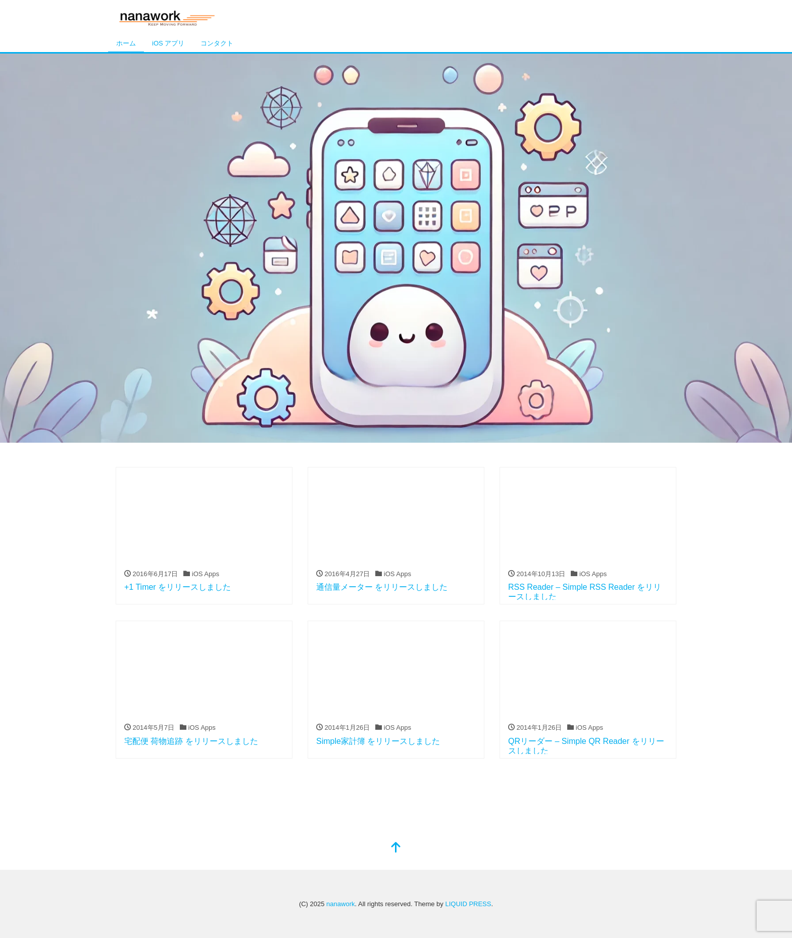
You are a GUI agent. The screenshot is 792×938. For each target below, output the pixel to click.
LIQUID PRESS (468, 904)
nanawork (340, 904)
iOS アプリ (168, 43)
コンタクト (217, 43)
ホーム (126, 43)
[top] (396, 848)
